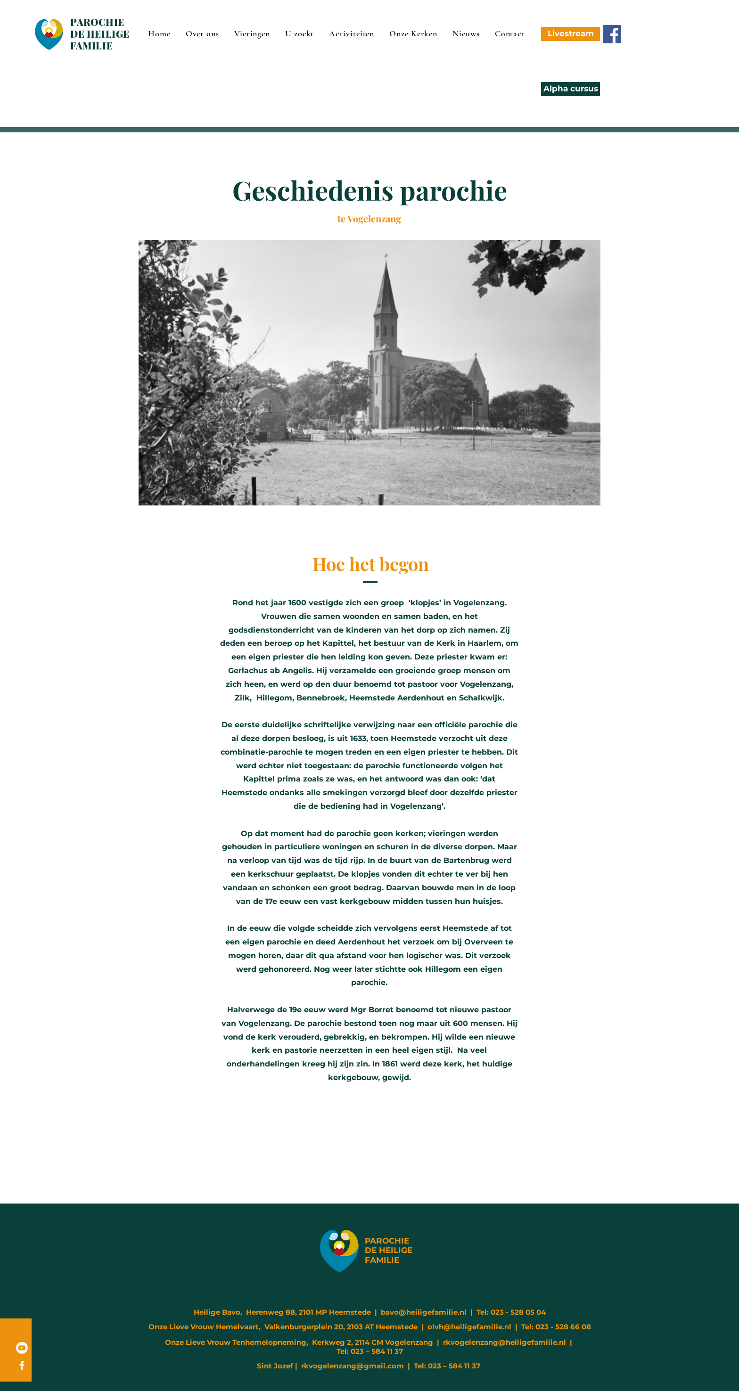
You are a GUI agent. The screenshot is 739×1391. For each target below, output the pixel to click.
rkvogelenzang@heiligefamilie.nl (504, 1342)
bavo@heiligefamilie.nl (424, 1312)
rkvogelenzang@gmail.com (352, 1365)
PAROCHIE (387, 1240)
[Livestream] (570, 34)
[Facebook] (612, 34)
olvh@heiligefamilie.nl (469, 1326)
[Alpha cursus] (570, 89)
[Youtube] (22, 1348)
